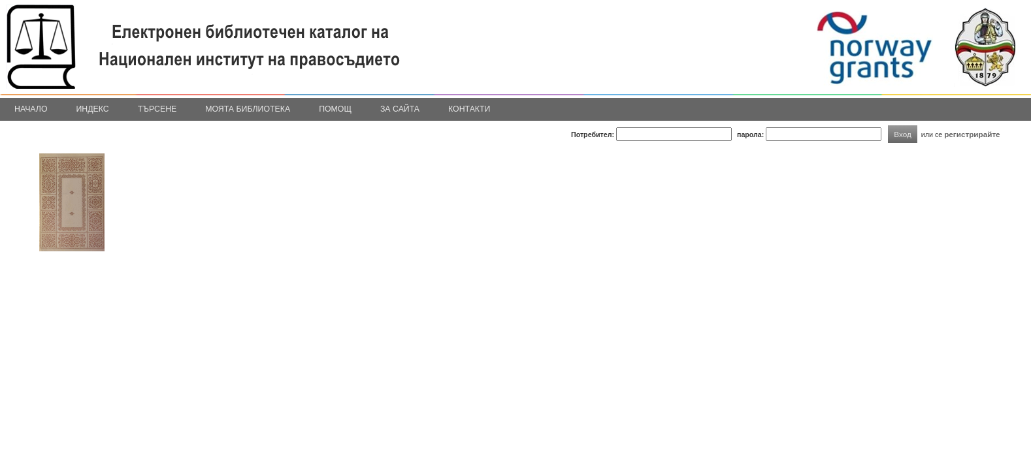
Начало (31, 109)
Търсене (157, 109)
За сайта (399, 109)
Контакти (469, 109)
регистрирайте (972, 134)
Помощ (335, 109)
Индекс (92, 109)
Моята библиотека (247, 109)
